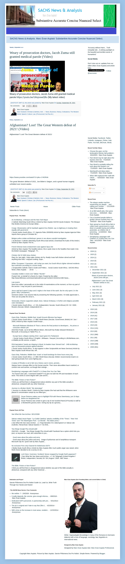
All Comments (95, 193)
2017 (92, 319)
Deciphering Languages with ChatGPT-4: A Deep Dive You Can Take (36, 371)
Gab (109, 140)
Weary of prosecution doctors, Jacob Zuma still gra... (102, 276)
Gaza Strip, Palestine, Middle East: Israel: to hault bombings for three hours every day (42, 355)
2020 (92, 309)
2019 (92, 312)
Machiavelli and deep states (100, 171)
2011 (92, 337)
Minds (109, 142)
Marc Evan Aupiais (80, 548)
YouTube (96, 142)
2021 (92, 267)
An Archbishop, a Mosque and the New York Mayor (30, 220)
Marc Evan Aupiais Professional (102, 548)
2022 (92, 264)
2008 (92, 347)
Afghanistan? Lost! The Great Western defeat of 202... (102, 281)
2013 (92, 331)
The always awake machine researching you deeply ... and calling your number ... (100, 204)
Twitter (108, 138)
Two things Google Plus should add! (24, 429)
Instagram (98, 140)
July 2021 (96, 286)
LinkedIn (91, 140)
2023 (92, 261)
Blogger (102, 553)
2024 (92, 257)
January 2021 (97, 305)
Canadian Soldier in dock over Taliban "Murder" (28, 274)
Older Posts (76, 206)
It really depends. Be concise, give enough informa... (30, 496)
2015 (92, 325)
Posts (92, 188)
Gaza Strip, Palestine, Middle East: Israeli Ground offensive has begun (37, 317)
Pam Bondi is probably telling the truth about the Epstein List (101, 165)
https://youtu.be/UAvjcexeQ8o (32, 97)
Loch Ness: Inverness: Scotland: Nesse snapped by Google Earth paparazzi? (48, 454)
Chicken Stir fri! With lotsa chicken (24, 255)
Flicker (105, 140)
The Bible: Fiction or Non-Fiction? (24, 380)
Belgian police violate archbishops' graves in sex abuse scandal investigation (39, 238)
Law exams (16, 282)
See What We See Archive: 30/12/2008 (26, 414)
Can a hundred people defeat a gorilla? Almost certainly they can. (102, 218)
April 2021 (96, 296)
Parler (90, 142)
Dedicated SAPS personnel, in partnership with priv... (30, 501)
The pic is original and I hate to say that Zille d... (29, 505)
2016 (92, 322)
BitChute (103, 142)
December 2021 (98, 270)
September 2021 (98, 273)
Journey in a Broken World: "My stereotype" (27, 388)
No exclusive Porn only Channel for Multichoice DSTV (31, 446)
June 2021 (96, 290)
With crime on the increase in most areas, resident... (30, 510)
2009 (92, 344)
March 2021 (96, 299)
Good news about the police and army (26, 437)
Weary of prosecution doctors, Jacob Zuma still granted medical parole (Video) (42, 54)
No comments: (15, 106)
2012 (92, 334)
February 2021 (97, 302)
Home (45, 206)
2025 (92, 254)
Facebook (101, 138)
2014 (92, 328)
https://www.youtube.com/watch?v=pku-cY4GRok (29, 177)
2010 (92, 341)
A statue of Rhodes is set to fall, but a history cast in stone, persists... (36, 363)
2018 (92, 316)
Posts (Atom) (24, 210)
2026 (92, 251)
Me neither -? (16, 493)
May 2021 (96, 293)
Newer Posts (14, 206)
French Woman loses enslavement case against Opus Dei (32, 247)
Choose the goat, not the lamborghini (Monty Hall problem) (102, 152)
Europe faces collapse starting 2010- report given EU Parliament (36, 336)
